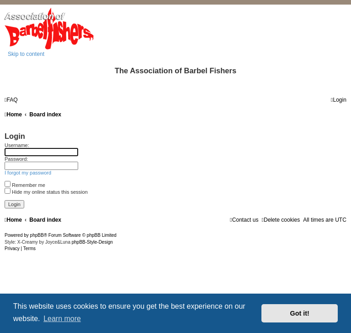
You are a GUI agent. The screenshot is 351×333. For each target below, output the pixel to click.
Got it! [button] (299, 313)
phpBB (37, 235)
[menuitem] (11, 100)
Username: (17, 145)
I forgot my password (28, 172)
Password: (16, 159)
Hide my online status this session (46, 192)
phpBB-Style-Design (92, 242)
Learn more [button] (62, 318)
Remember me (25, 185)
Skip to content (26, 54)
